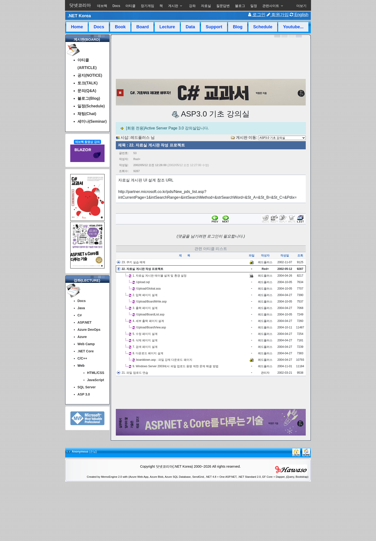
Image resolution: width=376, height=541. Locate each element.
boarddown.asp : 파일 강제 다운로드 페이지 (164, 359)
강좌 (192, 6)
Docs (116, 6)
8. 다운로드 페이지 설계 (148, 353)
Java (81, 308)
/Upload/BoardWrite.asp (151, 301)
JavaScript (95, 380)
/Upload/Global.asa (148, 288)
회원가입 (278, 14)
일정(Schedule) (91, 106)
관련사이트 (270, 6)
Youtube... (293, 26)
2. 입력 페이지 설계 (145, 295)
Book (120, 26)
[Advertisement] (210, 392)
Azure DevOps (88, 330)
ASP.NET (84, 322)
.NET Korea (79, 15)
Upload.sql (143, 282)
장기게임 (147, 6)
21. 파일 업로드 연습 (135, 372)
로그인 (256, 14)
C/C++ (82, 358)
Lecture (167, 26)
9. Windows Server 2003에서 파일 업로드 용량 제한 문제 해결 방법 (175, 366)
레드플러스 (140, 137)
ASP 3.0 (83, 394)
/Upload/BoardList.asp (150, 314)
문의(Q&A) (86, 91)
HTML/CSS (95, 373)
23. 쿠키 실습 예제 (133, 262)
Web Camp (86, 344)
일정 (253, 6)
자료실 (206, 6)
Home (77, 26)
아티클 (130, 6)
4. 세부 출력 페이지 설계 (148, 321)
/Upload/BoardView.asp (151, 327)
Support (214, 26)
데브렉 (102, 6)
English (299, 14)
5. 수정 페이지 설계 (145, 334)
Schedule (262, 26)
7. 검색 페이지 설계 (145, 347)
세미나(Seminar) (92, 121)
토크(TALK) (87, 83)
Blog (237, 26)
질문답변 (223, 6)
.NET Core (85, 351)
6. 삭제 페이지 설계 (145, 340)
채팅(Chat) (86, 114)
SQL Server (86, 387)
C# (79, 315)
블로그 (240, 6)
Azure (82, 337)
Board (142, 26)
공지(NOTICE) (89, 75)
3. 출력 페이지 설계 (145, 308)
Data (190, 26)
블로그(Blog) (88, 98)
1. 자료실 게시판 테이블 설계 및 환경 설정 (160, 275)
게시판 (173, 6)
